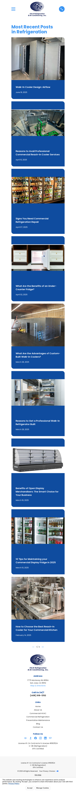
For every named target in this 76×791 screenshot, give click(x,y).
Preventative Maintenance (38, 720)
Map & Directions (38, 685)
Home (38, 706)
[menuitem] (38, 775)
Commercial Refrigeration (38, 716)
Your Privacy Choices (48, 771)
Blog (38, 723)
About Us (38, 710)
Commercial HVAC (38, 713)
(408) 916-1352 (38, 695)
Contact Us (38, 727)
